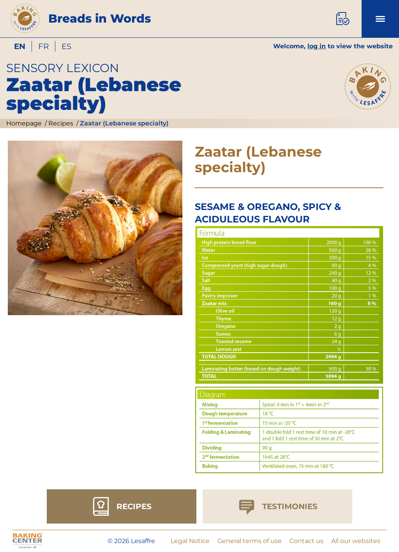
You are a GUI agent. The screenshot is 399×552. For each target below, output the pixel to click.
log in (316, 46)
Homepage (24, 123)
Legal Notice (190, 541)
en (19, 46)
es (66, 46)
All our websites (355, 541)
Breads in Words (99, 18)
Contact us (306, 541)
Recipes (60, 123)
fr (43, 46)
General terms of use (249, 541)
